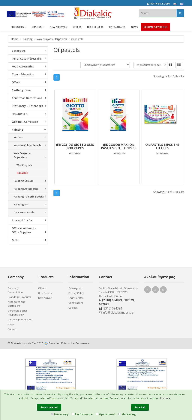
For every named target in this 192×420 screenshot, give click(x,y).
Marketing (127, 414)
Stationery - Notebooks (27, 106)
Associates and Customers (16, 303)
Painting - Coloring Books (29, 196)
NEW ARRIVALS (58, 28)
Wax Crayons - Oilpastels (52, 39)
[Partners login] (160, 4)
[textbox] (158, 13)
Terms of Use (76, 298)
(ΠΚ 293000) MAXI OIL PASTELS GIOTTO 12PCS (118, 146)
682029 (129, 300)
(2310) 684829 (112, 300)
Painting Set (21, 204)
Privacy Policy (76, 293)
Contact (12, 329)
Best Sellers (95, 28)
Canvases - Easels (24, 212)
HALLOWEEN (20, 114)
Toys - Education (23, 74)
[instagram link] (155, 290)
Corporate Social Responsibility (17, 312)
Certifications (75, 302)
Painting (27, 39)
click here (164, 398)
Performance (82, 414)
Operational (105, 414)
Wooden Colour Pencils (27, 145)
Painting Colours (23, 180)
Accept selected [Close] (49, 407)
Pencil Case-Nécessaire (26, 58)
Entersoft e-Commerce (75, 343)
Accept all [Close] (140, 407)
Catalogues (117, 28)
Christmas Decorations (27, 98)
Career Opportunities (20, 319)
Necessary (59, 414)
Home (14, 39)
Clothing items (21, 90)
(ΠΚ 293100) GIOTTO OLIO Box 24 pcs (75, 146)
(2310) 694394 (110, 308)
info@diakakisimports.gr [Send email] (116, 312)
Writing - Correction (25, 121)
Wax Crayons (24, 165)
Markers (19, 137)
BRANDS (38, 28)
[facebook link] (148, 290)
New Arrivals (45, 298)
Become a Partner (155, 28)
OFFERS (77, 28)
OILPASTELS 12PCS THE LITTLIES (162, 146)
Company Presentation (15, 290)
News (134, 28)
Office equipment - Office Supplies (24, 230)
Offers (16, 82)
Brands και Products (19, 297)
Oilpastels (22, 173)
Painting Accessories (26, 188)
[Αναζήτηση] (180, 13)
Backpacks (19, 50)
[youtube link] (163, 290)
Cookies (73, 307)
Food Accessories (23, 66)
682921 (104, 304)
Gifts (15, 240)
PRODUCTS (18, 28)
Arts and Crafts (22, 220)
